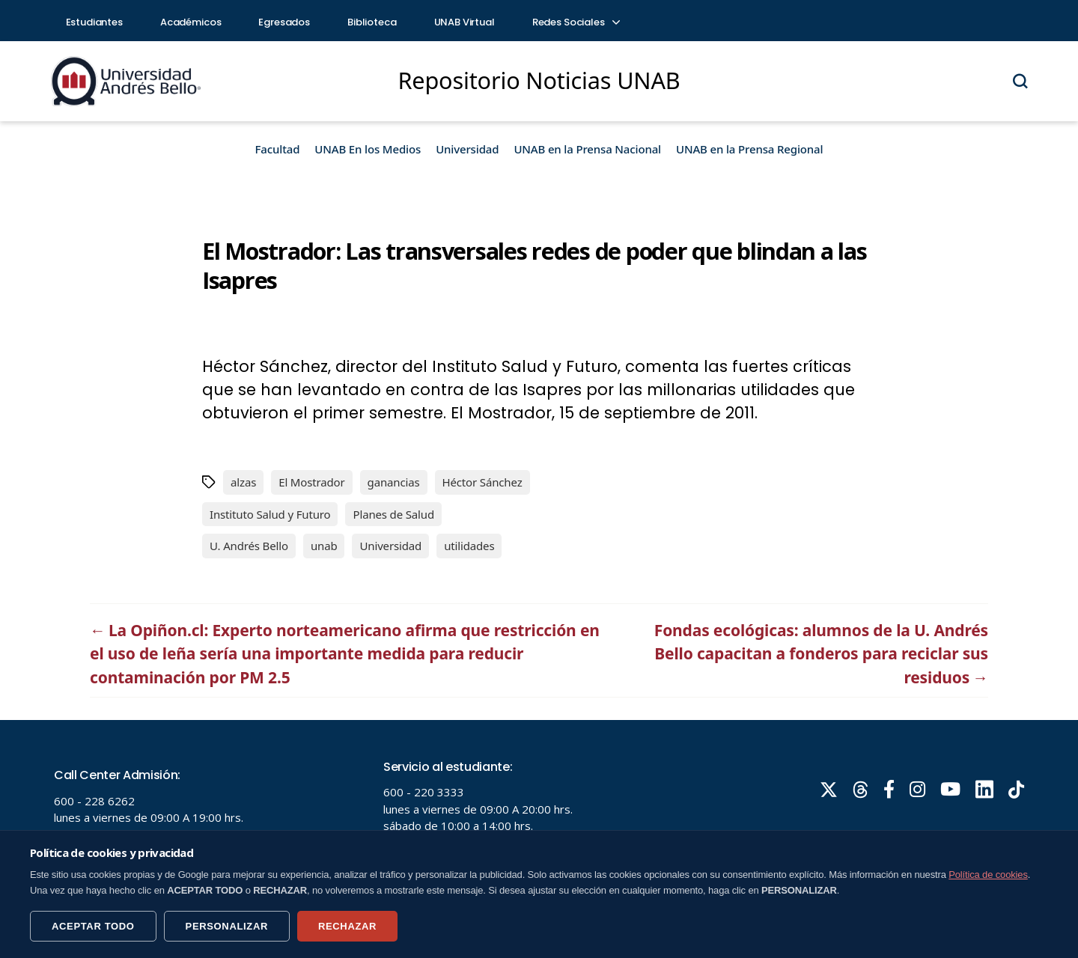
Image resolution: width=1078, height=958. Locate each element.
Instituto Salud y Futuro (270, 514)
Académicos (191, 22)
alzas (243, 482)
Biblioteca (372, 22)
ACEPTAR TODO (93, 926)
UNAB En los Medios (367, 148)
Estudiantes (94, 22)
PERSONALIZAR (227, 926)
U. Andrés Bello (249, 545)
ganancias (394, 482)
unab (324, 545)
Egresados (284, 22)
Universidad (467, 148)
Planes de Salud (393, 514)
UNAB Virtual (464, 22)
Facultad (277, 148)
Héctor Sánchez (482, 482)
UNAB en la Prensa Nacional (587, 148)
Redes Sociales (575, 22)
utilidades (469, 545)
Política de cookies (988, 874)
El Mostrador (311, 482)
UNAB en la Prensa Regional (749, 148)
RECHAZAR (347, 926)
